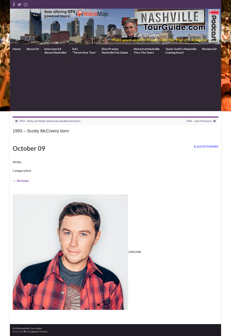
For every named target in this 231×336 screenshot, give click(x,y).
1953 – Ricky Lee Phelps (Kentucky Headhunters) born (49, 120)
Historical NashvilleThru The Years (147, 50)
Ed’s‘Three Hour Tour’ (84, 50)
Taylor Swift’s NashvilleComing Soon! (181, 50)
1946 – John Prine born (199, 120)
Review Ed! (209, 48)
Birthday (23, 180)
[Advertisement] (115, 84)
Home (17, 48)
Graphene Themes (38, 331)
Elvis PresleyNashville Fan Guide (115, 50)
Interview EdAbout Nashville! (55, 50)
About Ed (32, 48)
